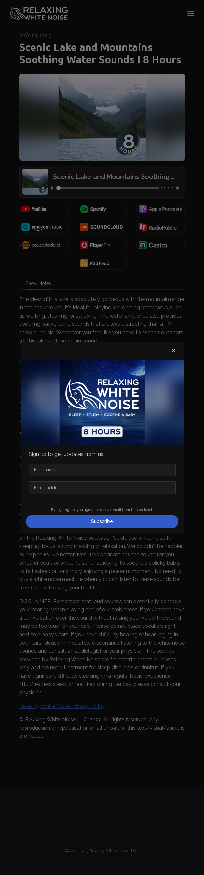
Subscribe (102, 521)
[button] (174, 351)
